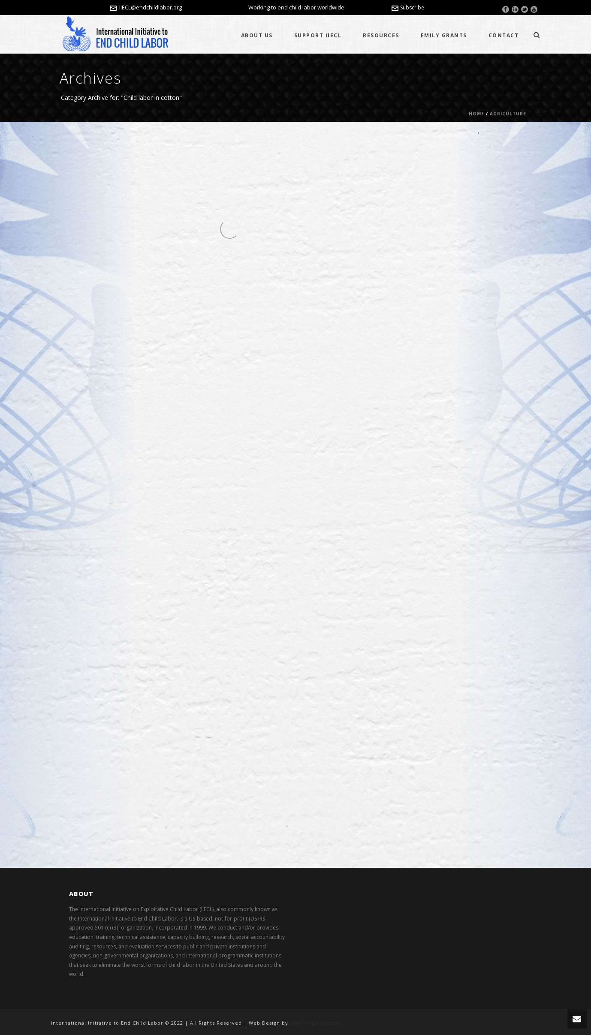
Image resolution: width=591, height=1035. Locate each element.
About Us (257, 35)
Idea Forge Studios (315, 1023)
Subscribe (408, 7)
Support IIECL (318, 35)
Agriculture (508, 114)
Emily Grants (444, 35)
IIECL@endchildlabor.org (150, 7)
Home (476, 114)
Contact (503, 35)
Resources (381, 35)
